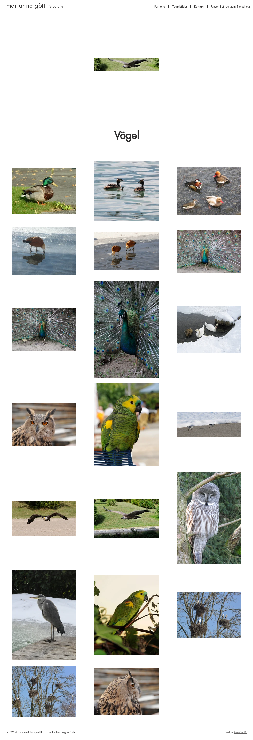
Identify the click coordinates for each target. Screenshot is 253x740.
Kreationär (240, 732)
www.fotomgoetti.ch (33, 732)
